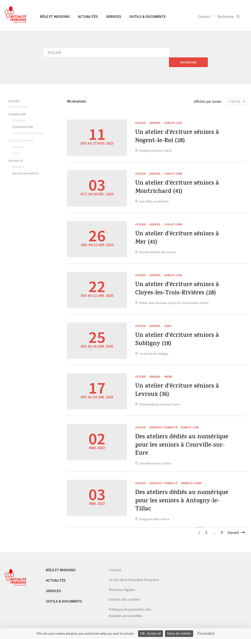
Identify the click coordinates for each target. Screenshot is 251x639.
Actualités (88, 16)
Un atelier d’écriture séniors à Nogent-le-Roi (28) (177, 127)
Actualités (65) (17, 104)
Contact (204, 16)
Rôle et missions (55, 16)
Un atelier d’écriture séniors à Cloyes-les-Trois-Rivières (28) (177, 279)
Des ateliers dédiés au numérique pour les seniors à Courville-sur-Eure (181, 436)
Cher (167, 316)
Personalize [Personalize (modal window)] (206, 633)
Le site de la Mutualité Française (134, 570)
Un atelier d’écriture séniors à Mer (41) (177, 229)
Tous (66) (13, 91)
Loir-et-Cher (173, 164)
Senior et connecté (163, 417)
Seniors (154, 113)
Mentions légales (122, 580)
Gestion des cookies (124, 590)
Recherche (226, 16)
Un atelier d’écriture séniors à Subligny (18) (177, 330)
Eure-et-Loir (173, 113)
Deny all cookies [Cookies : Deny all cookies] (179, 633)
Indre (168, 367)
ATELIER (140, 113)
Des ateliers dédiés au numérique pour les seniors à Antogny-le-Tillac (181, 492)
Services (113, 16)
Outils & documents (147, 16)
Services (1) (15, 151)
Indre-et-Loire (191, 473)
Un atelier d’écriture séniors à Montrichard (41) (177, 178)
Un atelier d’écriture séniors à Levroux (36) (177, 381)
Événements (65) (22, 117)
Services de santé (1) (25, 163)
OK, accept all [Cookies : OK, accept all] (150, 633)
